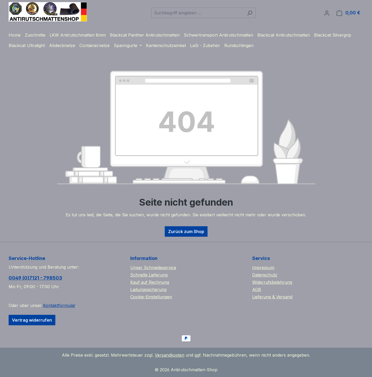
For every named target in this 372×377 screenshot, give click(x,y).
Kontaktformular (59, 305)
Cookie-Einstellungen (151, 296)
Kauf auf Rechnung (149, 282)
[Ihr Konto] (327, 13)
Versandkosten (169, 355)
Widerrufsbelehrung (272, 282)
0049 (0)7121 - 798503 (35, 278)
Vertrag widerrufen (32, 320)
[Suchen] (250, 13)
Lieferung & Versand (272, 296)
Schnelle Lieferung (149, 274)
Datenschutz (264, 274)
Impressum (263, 267)
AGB (256, 289)
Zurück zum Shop (186, 231)
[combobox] (197, 13)
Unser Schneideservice (153, 267)
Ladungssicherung (148, 289)
